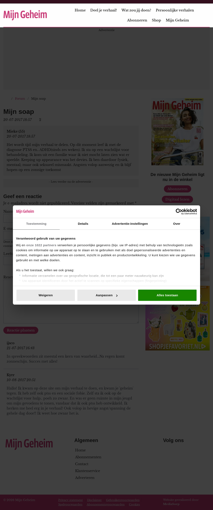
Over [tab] (176, 223)
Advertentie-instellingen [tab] (130, 223)
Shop (156, 20)
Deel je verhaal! (103, 10)
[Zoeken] (206, 15)
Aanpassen (107, 295)
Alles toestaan (167, 295)
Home (80, 10)
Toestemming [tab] (36, 223)
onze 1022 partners (41, 245)
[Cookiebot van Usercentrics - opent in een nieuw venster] (179, 212)
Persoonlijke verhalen (175, 10)
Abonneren (137, 20)
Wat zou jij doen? (136, 10)
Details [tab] (83, 223)
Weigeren (45, 295)
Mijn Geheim (180, 20)
